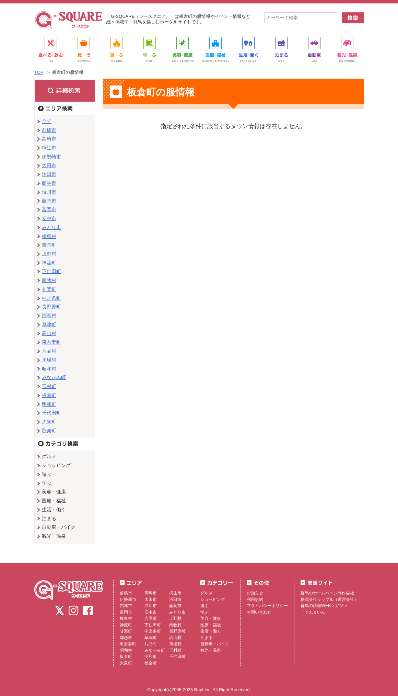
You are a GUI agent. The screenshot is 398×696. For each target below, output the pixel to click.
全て (46, 121)
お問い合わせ (259, 612)
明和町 (49, 404)
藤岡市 (49, 201)
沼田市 (49, 174)
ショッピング (212, 599)
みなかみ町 (54, 377)
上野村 (49, 253)
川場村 (49, 360)
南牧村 (49, 280)
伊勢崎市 (51, 156)
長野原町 (51, 306)
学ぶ (204, 612)
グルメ (206, 593)
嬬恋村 (49, 315)
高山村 (49, 333)
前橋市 (49, 130)
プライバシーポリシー (267, 605)
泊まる (206, 637)
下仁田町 (51, 271)
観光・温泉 (210, 650)
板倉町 (49, 395)
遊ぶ (204, 605)
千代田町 (51, 412)
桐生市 (49, 147)
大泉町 (49, 421)
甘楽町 (49, 289)
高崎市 (49, 138)
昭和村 (49, 369)
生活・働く (210, 631)
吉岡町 (49, 245)
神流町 (49, 262)
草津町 (49, 324)
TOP (39, 72)
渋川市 (49, 192)
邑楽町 (49, 430)
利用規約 (255, 599)
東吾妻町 (51, 342)
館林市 (49, 183)
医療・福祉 (210, 625)
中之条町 (51, 298)
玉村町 (49, 386)
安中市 (49, 218)
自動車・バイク (214, 643)
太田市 (49, 165)
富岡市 (49, 209)
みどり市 (51, 227)
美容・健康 (210, 618)
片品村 (49, 351)
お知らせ (255, 593)
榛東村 (49, 236)
